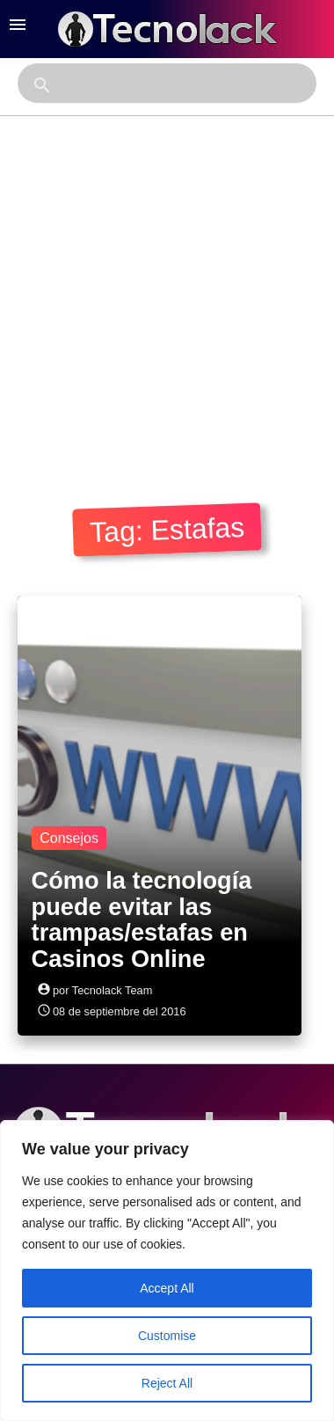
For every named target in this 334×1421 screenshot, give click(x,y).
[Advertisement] (165, 290)
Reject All (167, 1383)
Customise (167, 1336)
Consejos (69, 838)
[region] (167, 1270)
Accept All (166, 1288)
